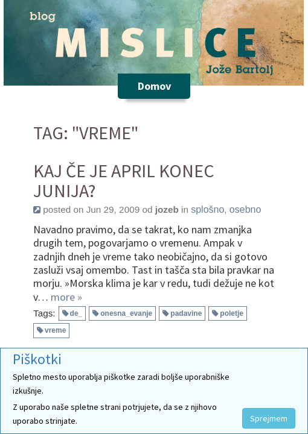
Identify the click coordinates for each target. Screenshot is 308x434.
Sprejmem (268, 418)
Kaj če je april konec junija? (123, 181)
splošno (207, 209)
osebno (245, 209)
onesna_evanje (126, 313)
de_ (76, 313)
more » (66, 297)
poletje (231, 313)
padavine (186, 313)
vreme (55, 330)
